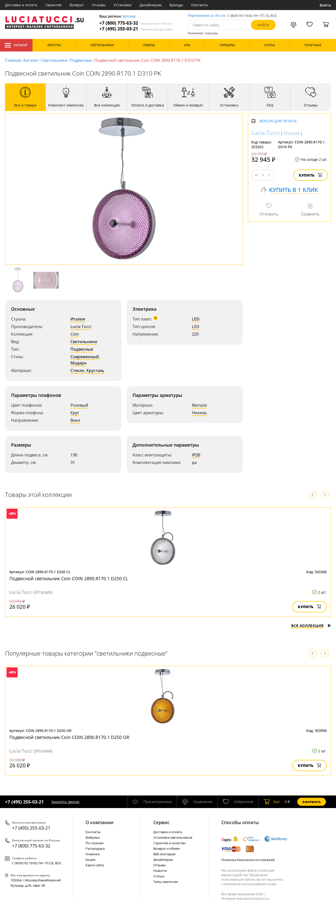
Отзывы (99, 5)
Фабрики (93, 837)
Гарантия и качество (169, 843)
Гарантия (53, 5)
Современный (84, 356)
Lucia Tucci (80, 326)
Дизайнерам (150, 5)
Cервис (161, 822)
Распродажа (95, 848)
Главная (13, 60)
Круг (74, 412)
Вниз (75, 420)
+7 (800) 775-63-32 (135, 23)
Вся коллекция (311, 625)
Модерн (78, 363)
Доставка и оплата (21, 5)
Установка (123, 5)
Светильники (54, 60)
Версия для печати (278, 121)
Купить (310, 175)
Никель (199, 412)
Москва (129, 16)
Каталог (16, 45)
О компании (99, 822)
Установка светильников (172, 837)
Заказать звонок (65, 801)
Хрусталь (95, 370)
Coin (74, 334)
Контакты (199, 5)
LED (195, 319)
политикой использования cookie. (250, 884)
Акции (90, 859)
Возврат (77, 5)
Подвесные (81, 60)
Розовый (79, 405)
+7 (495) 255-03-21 (136, 29)
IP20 (196, 455)
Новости (160, 870)
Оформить (311, 802)
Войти (325, 5)
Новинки (93, 854)
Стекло (77, 370)
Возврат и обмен (166, 848)
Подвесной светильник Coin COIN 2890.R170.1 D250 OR (69, 737)
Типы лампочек (165, 881)
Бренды (176, 5)
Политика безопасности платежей (248, 860)
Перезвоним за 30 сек (207, 16)
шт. (272, 802)
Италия (77, 319)
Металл (199, 405)
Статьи (158, 876)
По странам (95, 843)
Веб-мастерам (164, 854)
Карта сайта (95, 865)
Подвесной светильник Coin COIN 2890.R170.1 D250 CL (68, 578)
